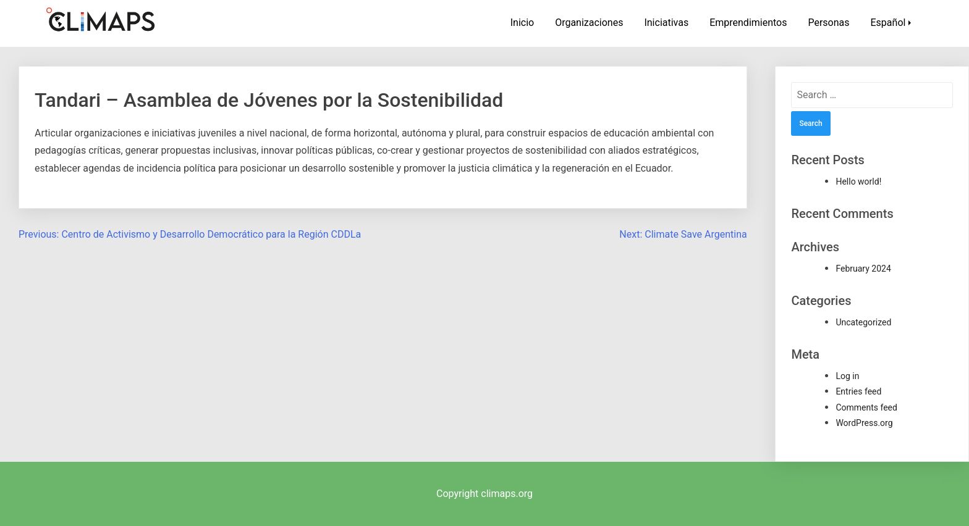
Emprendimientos (748, 22)
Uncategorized (863, 322)
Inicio (522, 22)
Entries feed (858, 391)
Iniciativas (666, 22)
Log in (847, 376)
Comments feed (866, 407)
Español (888, 22)
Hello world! (858, 181)
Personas (828, 22)
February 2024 (863, 268)
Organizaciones (589, 22)
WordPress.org (864, 423)
